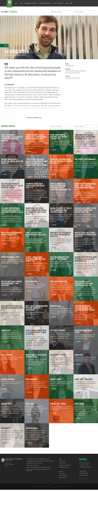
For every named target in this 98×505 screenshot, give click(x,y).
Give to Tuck (83, 459)
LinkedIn (82, 478)
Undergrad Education (31, 3)
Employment (83, 471)
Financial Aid (62, 463)
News (67, 3)
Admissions (62, 461)
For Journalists (84, 475)
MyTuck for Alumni (85, 463)
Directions (62, 473)
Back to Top (49, 484)
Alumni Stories (9, 11)
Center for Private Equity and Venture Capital (38, 467)
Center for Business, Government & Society (38, 459)
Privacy (67, 486)
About (16, 3)
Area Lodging (62, 477)
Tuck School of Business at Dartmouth (9, 3)
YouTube (85, 478)
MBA (21, 3)
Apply (60, 459)
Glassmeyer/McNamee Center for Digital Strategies (40, 461)
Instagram (79, 478)
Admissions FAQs (63, 467)
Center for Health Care (32, 465)
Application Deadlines (65, 465)
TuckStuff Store (84, 465)
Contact (61, 471)
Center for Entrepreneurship (34, 463)
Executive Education (44, 3)
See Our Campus (63, 475)
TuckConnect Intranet (85, 467)
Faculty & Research (58, 3)
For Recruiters (84, 473)
